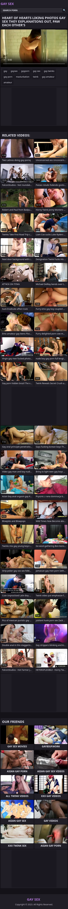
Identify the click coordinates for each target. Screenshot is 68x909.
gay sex (36, 71)
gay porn (8, 76)
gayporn (25, 71)
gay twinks (49, 71)
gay (5, 71)
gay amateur (48, 76)
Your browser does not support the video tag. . (34, 48)
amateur (8, 82)
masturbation (22, 76)
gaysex (14, 71)
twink (35, 76)
